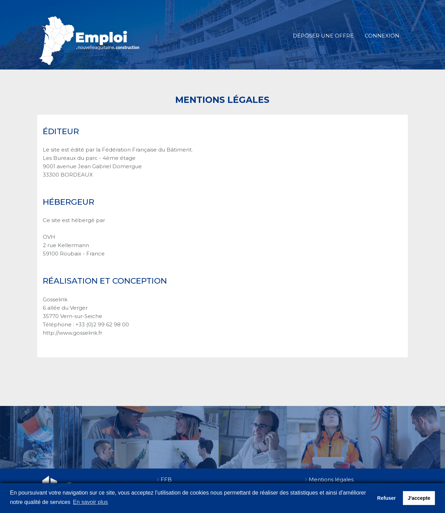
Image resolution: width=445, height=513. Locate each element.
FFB (166, 479)
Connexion (382, 35)
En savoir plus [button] (90, 502)
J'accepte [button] (419, 498)
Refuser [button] (386, 498)
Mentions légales (331, 479)
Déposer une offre (323, 35)
